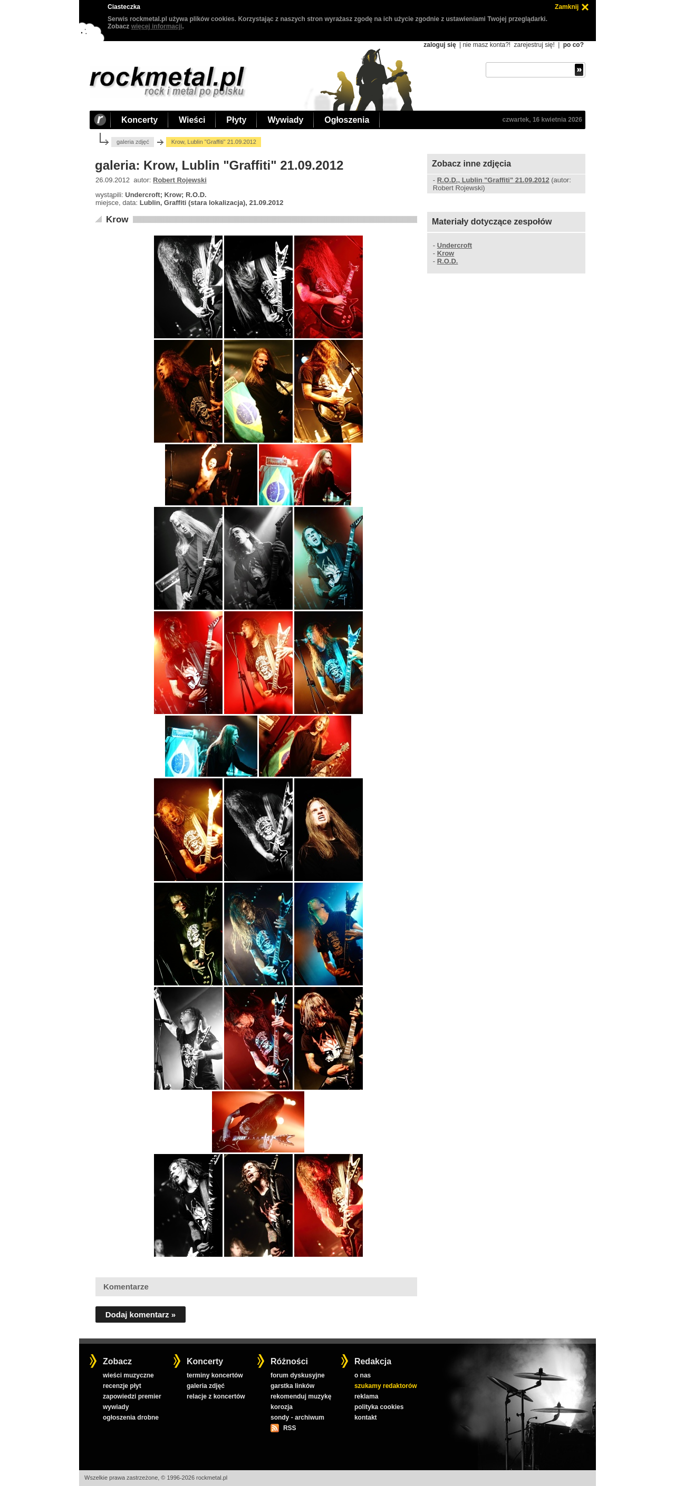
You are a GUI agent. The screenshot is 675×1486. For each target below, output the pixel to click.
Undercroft (454, 245)
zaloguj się (439, 44)
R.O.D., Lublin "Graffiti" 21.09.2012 (493, 180)
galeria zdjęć (133, 142)
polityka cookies (378, 1407)
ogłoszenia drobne (131, 1417)
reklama (366, 1396)
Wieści (192, 119)
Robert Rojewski (180, 180)
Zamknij (566, 7)
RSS (289, 1428)
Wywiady (285, 119)
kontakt (365, 1417)
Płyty (236, 119)
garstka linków (292, 1386)
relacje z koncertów (216, 1396)
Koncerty (139, 119)
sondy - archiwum (297, 1417)
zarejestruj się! (534, 44)
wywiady (116, 1407)
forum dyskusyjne (298, 1375)
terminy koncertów (215, 1375)
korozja (282, 1407)
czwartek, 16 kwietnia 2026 (542, 119)
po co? (573, 44)
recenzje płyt (122, 1386)
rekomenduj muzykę (301, 1396)
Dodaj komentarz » (140, 1314)
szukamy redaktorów (385, 1386)
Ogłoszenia (346, 119)
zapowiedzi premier (132, 1396)
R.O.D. (447, 261)
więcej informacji (156, 26)
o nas (362, 1375)
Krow (117, 219)
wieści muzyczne (128, 1375)
